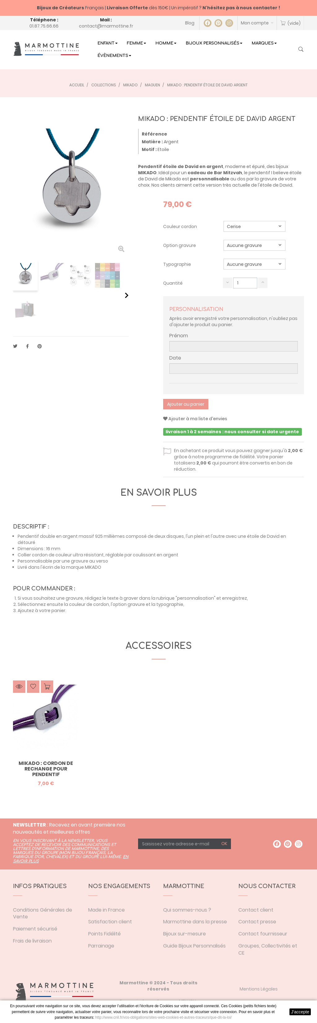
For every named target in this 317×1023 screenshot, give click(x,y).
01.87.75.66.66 (44, 26)
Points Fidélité (104, 933)
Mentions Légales (259, 989)
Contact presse (257, 921)
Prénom (178, 335)
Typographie (177, 264)
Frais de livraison (32, 940)
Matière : (152, 142)
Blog (189, 23)
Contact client (255, 909)
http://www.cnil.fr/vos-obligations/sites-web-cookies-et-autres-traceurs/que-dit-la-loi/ (163, 1017)
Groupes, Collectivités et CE (267, 949)
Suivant (127, 295)
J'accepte (300, 1011)
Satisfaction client (110, 921)
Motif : (149, 149)
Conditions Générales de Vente (42, 913)
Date (175, 358)
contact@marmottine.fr (106, 26)
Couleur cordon (180, 226)
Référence (154, 134)
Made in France (106, 909)
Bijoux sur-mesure (184, 933)
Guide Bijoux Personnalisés (194, 945)
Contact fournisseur (262, 933)
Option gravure (180, 245)
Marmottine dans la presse (195, 921)
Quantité (173, 283)
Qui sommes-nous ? (187, 909)
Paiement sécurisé (35, 928)
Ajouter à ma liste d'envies (195, 419)
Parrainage (101, 945)
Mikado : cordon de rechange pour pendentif (46, 769)
